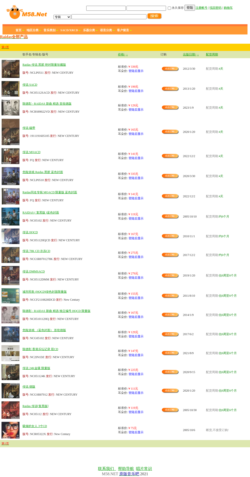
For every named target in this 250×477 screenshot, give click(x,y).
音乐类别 (50, 30)
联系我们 (107, 469)
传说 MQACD (31, 152)
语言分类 (106, 30)
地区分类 (32, 30)
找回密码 (216, 7)
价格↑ (122, 54)
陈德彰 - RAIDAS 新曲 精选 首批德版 (47, 103)
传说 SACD (29, 84)
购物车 (228, 7)
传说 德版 (28, 386)
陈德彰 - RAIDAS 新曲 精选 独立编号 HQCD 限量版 (56, 311)
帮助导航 (126, 469)
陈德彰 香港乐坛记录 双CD (40, 349)
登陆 (189, 7)
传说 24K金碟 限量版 (36, 368)
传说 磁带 (28, 128)
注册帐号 (202, 7)
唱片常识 (144, 469)
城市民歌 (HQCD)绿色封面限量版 (44, 291)
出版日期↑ (189, 54)
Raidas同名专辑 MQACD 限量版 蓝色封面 (49, 192)
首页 (19, 30)
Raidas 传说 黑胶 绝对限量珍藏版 (44, 64)
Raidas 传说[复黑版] (35, 406)
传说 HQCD (30, 232)
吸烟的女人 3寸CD (34, 426)
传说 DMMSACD (33, 271)
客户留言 (123, 30)
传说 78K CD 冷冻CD (36, 251)
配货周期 (212, 54)
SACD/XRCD (69, 30)
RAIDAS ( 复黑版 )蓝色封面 (40, 212)
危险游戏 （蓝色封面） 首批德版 (44, 330)
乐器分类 (89, 30)
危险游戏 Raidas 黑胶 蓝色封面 (42, 172)
